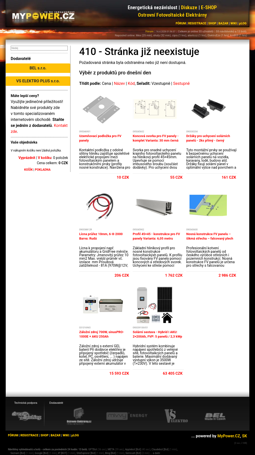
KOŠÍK (28, 169)
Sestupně (181, 83)
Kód (131, 83)
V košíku (44, 158)
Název (119, 83)
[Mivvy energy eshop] (126, 416)
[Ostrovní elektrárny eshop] (79, 416)
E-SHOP (209, 7)
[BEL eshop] (215, 416)
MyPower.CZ (228, 436)
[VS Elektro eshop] (176, 416)
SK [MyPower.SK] (244, 436)
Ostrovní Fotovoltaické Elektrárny (172, 15)
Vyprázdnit (26, 158)
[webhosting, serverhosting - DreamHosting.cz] (26, 416)
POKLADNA (43, 169)
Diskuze (189, 7)
